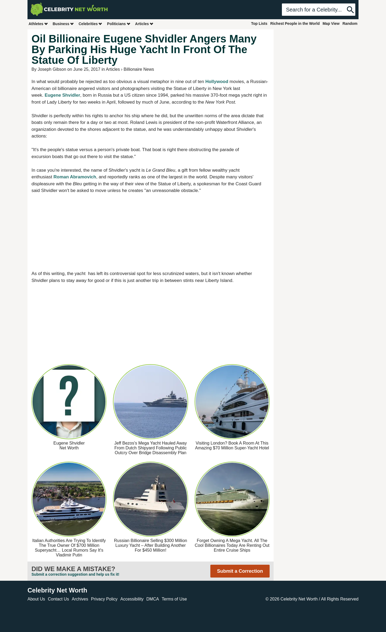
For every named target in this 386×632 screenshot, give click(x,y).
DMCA (152, 599)
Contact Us (58, 599)
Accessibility (132, 599)
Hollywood (216, 81)
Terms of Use (174, 599)
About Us (36, 599)
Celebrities (90, 23)
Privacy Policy (104, 599)
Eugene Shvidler (62, 95)
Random (349, 23)
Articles (144, 23)
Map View (331, 23)
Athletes (38, 23)
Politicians (119, 23)
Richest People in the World (295, 23)
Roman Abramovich (74, 176)
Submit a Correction (240, 571)
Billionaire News (139, 69)
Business (63, 23)
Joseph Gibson (52, 69)
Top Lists (259, 23)
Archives (80, 599)
